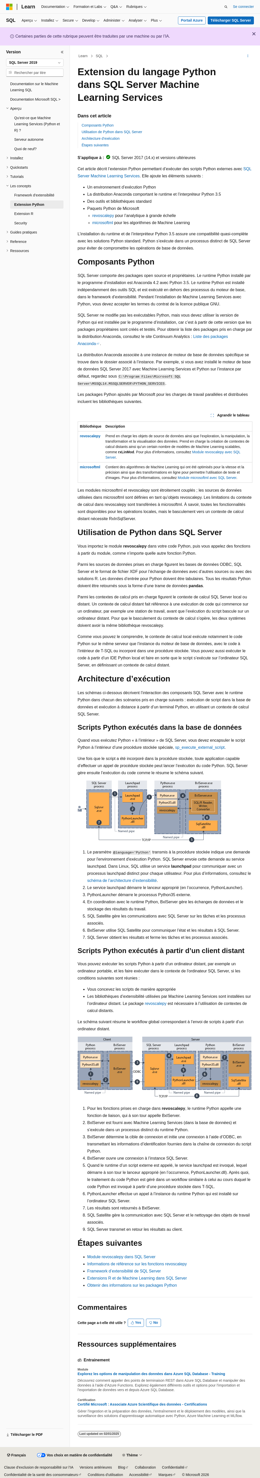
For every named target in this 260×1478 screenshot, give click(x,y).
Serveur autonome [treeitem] (28, 139)
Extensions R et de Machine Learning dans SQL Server (137, 1278)
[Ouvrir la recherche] (226, 6)
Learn (83, 56)
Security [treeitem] (20, 223)
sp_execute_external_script (200, 747)
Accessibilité (139, 1475)
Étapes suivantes (95, 145)
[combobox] (34, 63)
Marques (165, 1475)
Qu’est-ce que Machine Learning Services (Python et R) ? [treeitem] (37, 124)
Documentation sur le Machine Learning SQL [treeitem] (34, 87)
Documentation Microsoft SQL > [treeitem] (35, 99)
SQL (99, 56)
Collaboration (145, 1467)
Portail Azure (192, 20)
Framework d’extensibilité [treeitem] (34, 195)
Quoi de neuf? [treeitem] (25, 149)
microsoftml (102, 223)
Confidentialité (173, 1467)
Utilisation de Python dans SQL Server (112, 132)
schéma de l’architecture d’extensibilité (122, 880)
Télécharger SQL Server (230, 20)
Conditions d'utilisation (105, 1475)
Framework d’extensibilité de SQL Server (124, 1271)
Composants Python (98, 125)
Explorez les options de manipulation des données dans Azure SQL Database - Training (151, 1374)
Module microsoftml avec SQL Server (207, 478)
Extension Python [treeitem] (29, 205)
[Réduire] (62, 52)
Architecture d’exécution (101, 138)
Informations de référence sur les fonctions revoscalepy (137, 1264)
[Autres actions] (247, 56)
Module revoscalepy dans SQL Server (121, 1257)
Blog (121, 1467)
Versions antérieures (95, 1467)
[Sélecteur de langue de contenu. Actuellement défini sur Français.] (16, 1455)
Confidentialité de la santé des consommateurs (41, 1475)
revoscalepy (103, 215)
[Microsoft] (9, 7)
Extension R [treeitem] (23, 214)
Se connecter (243, 7)
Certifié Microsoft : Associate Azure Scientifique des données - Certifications (142, 1404)
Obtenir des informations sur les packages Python (132, 1285)
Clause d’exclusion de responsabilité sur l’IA (38, 1467)
